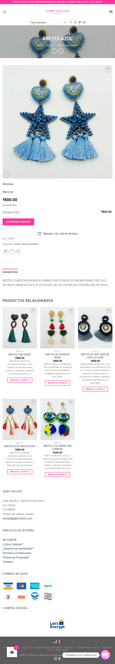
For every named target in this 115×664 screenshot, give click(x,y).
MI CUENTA (9, 540)
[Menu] (5, 12)
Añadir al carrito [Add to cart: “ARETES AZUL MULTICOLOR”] (20, 471)
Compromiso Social (88, 648)
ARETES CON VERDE (19, 354)
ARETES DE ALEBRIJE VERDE (57, 356)
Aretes (51, 45)
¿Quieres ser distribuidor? (18, 548)
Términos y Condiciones (17, 553)
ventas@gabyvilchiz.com (17, 518)
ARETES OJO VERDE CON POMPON (57, 448)
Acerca (26, 648)
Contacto (8, 561)
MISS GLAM (62, 650)
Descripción (10, 272)
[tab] (10, 272)
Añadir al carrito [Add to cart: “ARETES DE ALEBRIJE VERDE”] (57, 383)
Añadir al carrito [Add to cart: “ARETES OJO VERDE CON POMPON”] (57, 474)
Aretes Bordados (67, 45)
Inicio (41, 45)
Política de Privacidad (16, 557)
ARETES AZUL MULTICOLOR (19, 446)
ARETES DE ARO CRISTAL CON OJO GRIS (95, 356)
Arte (50, 650)
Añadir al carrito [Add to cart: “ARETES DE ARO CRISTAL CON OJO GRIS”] (95, 389)
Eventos (69, 648)
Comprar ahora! (18, 221)
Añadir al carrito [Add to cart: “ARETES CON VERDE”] (20, 380)
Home (6, 648)
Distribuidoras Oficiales (47, 648)
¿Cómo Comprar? (13, 544)
